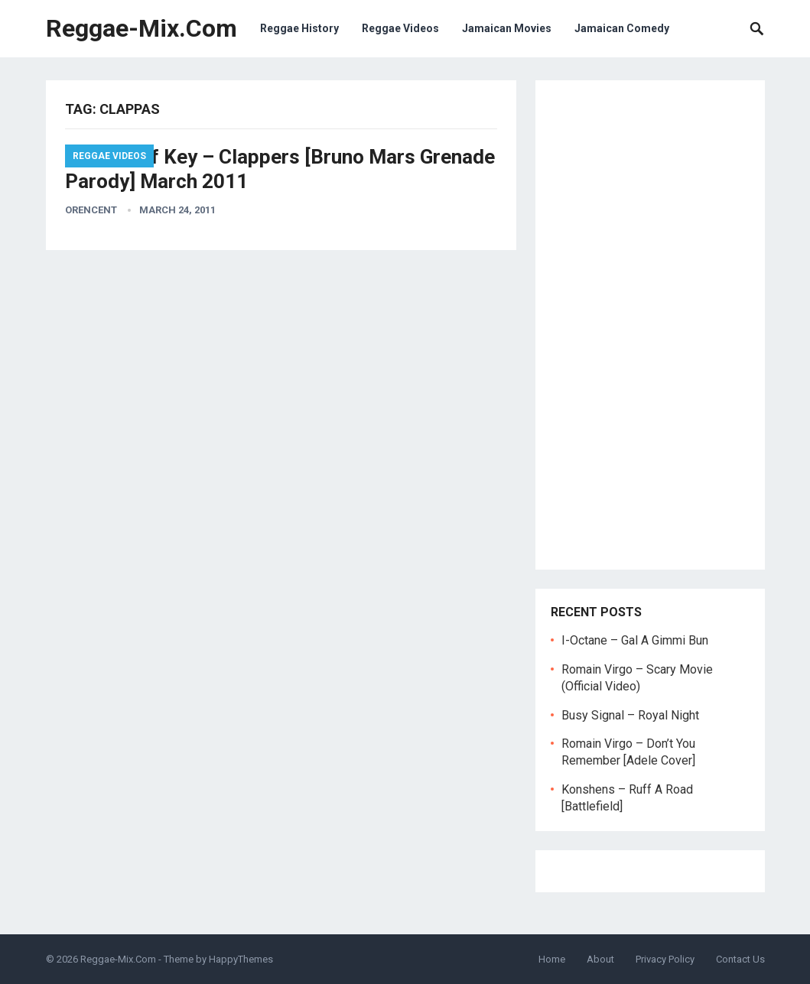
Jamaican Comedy (621, 28)
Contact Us (740, 959)
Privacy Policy (665, 959)
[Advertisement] (650, 325)
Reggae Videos (400, 28)
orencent (91, 210)
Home (551, 959)
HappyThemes (241, 959)
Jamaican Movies (506, 28)
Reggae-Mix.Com (141, 28)
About (600, 959)
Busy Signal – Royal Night (630, 715)
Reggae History (299, 28)
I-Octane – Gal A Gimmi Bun (634, 640)
